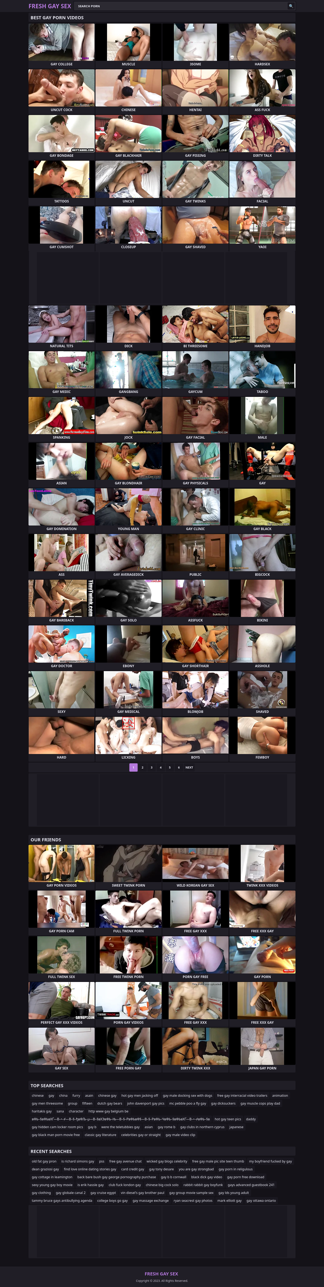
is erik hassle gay (90, 1185)
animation (280, 1095)
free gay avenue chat (125, 1161)
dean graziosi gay (45, 1169)
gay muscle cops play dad (260, 1103)
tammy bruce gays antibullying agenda (62, 1200)
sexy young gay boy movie (52, 1185)
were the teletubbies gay (120, 1127)
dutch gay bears (109, 1103)
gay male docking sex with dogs (187, 1095)
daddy (251, 1119)
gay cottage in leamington (52, 1177)
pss (101, 1161)
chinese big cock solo (162, 1185)
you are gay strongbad (196, 1169)
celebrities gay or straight (141, 1135)
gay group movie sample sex (191, 1192)
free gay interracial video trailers (242, 1095)
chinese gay (107, 1095)
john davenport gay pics (145, 1103)
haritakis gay (42, 1111)
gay (51, 1095)
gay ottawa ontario (261, 1200)
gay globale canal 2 (71, 1192)
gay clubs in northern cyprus (202, 1127)
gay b (92, 1127)
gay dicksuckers (223, 1103)
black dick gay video (206, 1177)
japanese (237, 1127)
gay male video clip (180, 1135)
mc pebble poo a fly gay (187, 1103)
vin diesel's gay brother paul (142, 1192)
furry (76, 1095)
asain (89, 1095)
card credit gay (132, 1169)
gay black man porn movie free (56, 1135)
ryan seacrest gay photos (193, 1200)
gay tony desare (161, 1169)
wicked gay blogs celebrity (167, 1161)
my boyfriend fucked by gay (270, 1161)
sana (60, 1111)
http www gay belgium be (108, 1111)
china (63, 1095)
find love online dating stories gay (90, 1169)
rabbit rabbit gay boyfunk (203, 1185)
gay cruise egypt (103, 1192)
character (76, 1111)
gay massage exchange (151, 1200)
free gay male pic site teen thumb (218, 1161)
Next (189, 767)
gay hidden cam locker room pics (57, 1127)
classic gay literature (100, 1135)
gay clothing (41, 1192)
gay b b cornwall (173, 1177)
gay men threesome (47, 1103)
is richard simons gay (77, 1161)
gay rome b (166, 1127)
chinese (38, 1095)
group (72, 1103)
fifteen (87, 1103)
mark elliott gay (229, 1200)
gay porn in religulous (236, 1169)
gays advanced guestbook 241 (251, 1185)
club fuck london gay (125, 1185)
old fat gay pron (44, 1161)
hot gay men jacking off (140, 1095)
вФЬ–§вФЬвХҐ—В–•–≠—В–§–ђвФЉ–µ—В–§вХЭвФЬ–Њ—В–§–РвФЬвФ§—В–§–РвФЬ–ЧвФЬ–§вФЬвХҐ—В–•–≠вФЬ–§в (121, 1119)
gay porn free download (245, 1177)
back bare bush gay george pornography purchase (116, 1177)
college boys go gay (112, 1200)
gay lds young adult (233, 1192)
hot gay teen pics (228, 1119)
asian (149, 1127)
